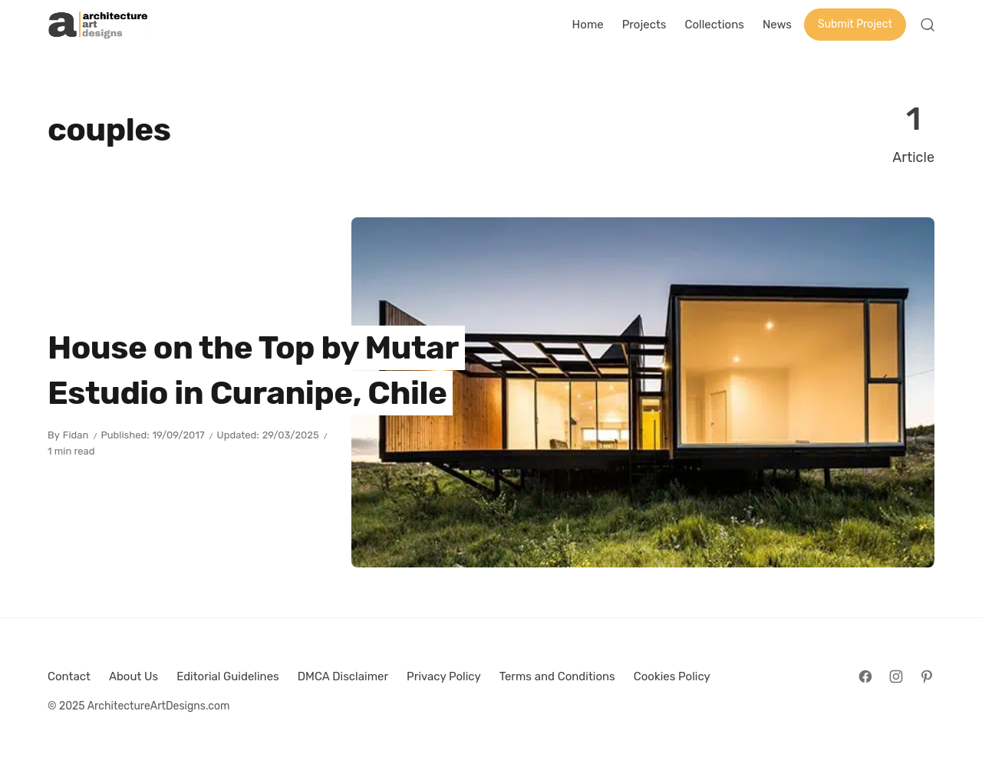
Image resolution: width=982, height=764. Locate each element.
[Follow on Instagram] (896, 676)
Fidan (76, 435)
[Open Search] (927, 24)
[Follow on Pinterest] (927, 676)
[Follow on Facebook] (865, 676)
